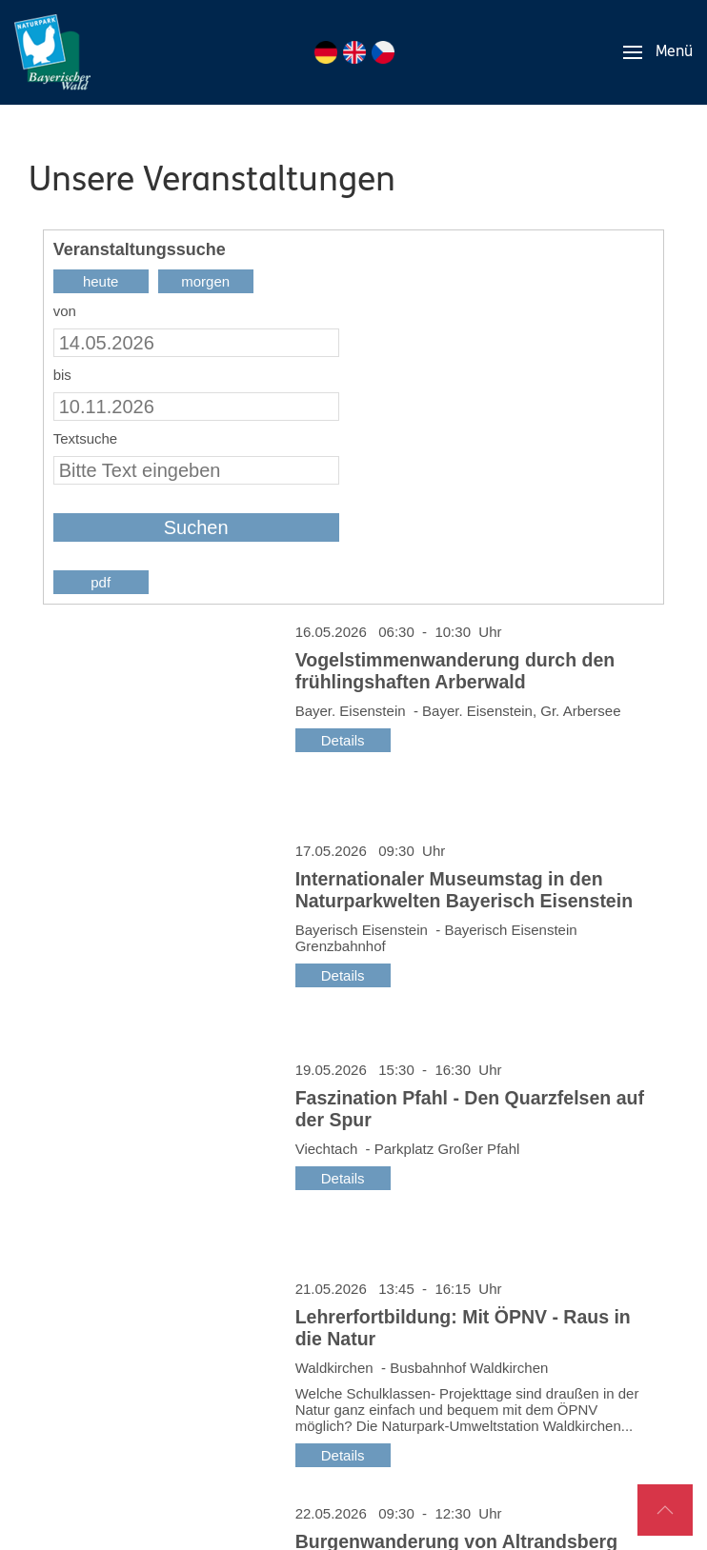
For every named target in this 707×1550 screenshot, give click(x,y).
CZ (383, 52)
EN (354, 52)
